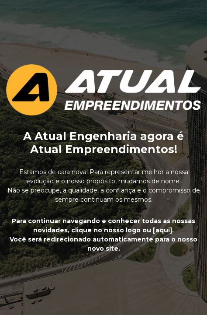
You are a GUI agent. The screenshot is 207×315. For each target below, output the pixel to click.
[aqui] (162, 230)
